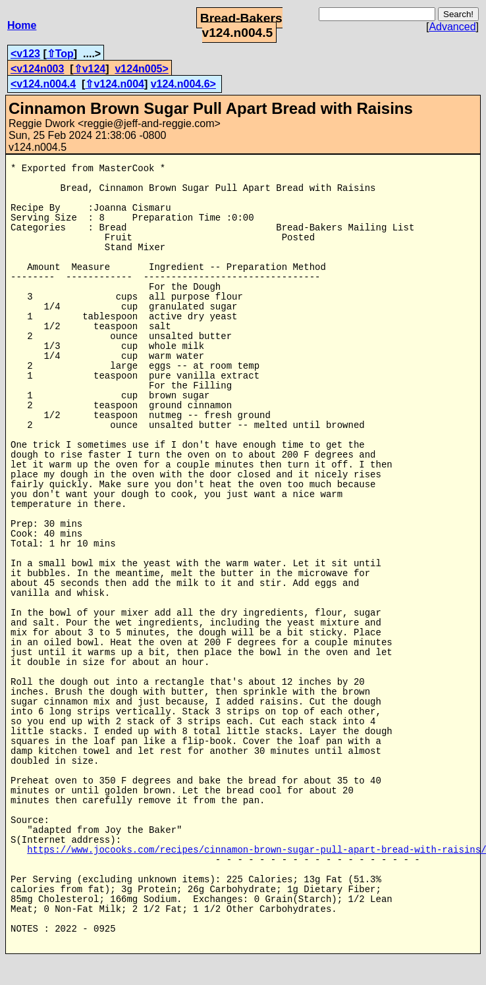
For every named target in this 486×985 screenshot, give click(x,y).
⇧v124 (90, 68)
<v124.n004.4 (43, 84)
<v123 (25, 53)
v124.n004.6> (183, 84)
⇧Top (60, 53)
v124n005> (141, 68)
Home (21, 25)
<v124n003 (37, 68)
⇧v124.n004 (114, 84)
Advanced (452, 26)
